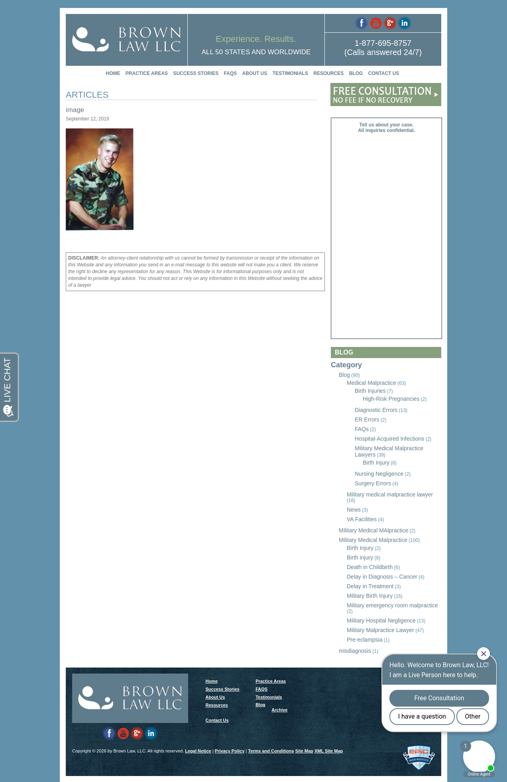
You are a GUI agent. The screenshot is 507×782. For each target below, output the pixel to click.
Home (113, 73)
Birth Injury (376, 462)
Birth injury (360, 557)
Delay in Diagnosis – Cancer (382, 576)
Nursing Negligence (379, 474)
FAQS (230, 73)
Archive (279, 709)
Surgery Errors (373, 483)
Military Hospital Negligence (381, 620)
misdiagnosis (355, 651)
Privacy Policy (230, 751)
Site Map (304, 751)
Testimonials (290, 73)
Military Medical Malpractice (373, 540)
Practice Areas (147, 73)
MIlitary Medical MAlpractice (373, 530)
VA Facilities (362, 519)
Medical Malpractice (371, 383)
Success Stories (195, 73)
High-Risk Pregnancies (391, 399)
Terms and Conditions (271, 751)
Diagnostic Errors (376, 410)
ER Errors (367, 419)
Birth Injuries (370, 391)
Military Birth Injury (370, 596)
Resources (328, 73)
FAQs (362, 429)
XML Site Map (328, 751)
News (354, 509)
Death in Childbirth (370, 567)
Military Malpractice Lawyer (380, 630)
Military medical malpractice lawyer (390, 494)
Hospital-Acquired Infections (389, 438)
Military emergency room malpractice (392, 605)
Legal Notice (198, 751)
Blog (356, 73)
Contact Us (383, 73)
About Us (254, 73)
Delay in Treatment (370, 586)
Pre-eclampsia (364, 639)
